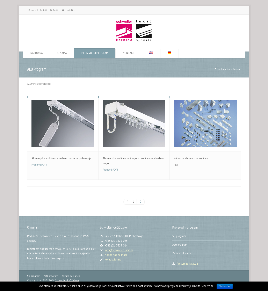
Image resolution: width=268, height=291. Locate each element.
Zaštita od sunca (181, 253)
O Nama (32, 10)
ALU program (179, 244)
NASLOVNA (36, 54)
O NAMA (62, 54)
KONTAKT (129, 54)
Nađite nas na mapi (116, 255)
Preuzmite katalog (187, 263)
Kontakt (43, 10)
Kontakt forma (113, 259)
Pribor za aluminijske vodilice (191, 158)
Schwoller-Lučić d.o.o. (67, 280)
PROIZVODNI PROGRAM (94, 54)
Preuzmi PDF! (39, 165)
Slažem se (224, 286)
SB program (179, 236)
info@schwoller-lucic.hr (119, 250)
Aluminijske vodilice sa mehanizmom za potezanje (61, 158)
